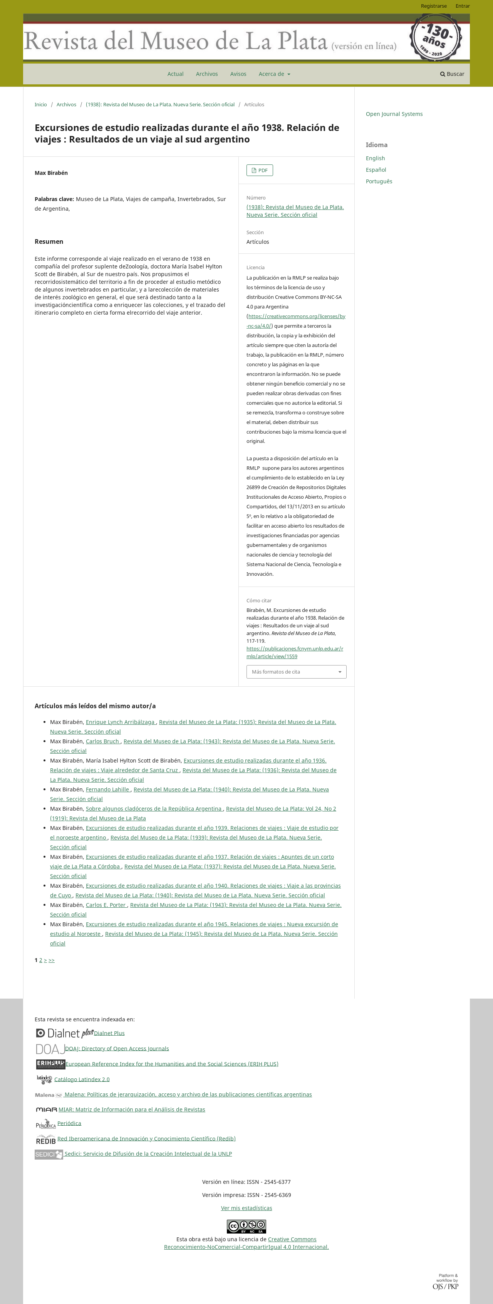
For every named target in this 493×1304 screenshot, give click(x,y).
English (375, 158)
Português (379, 181)
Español (376, 169)
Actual (176, 73)
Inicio (41, 104)
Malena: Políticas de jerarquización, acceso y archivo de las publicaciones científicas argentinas (173, 1094)
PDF (262, 170)
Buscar (452, 73)
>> (52, 960)
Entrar (463, 5)
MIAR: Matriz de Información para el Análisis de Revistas (132, 1109)
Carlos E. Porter (106, 904)
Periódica (69, 1122)
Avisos (238, 73)
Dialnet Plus (109, 1032)
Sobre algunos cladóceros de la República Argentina (154, 808)
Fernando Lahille (108, 789)
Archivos (207, 73)
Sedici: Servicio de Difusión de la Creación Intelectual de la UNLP (133, 1153)
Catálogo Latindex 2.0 (82, 1079)
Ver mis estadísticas (246, 1208)
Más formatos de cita (276, 671)
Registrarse (434, 5)
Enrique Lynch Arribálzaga (121, 722)
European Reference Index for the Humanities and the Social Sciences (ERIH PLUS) (171, 1063)
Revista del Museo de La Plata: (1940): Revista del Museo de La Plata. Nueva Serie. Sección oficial (200, 895)
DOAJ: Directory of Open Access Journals (117, 1048)
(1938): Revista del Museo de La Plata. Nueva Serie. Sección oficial (160, 104)
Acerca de (272, 73)
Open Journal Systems (394, 113)
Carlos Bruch (103, 741)
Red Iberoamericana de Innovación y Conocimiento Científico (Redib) (146, 1138)
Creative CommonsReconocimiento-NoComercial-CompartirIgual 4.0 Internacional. (246, 1242)
